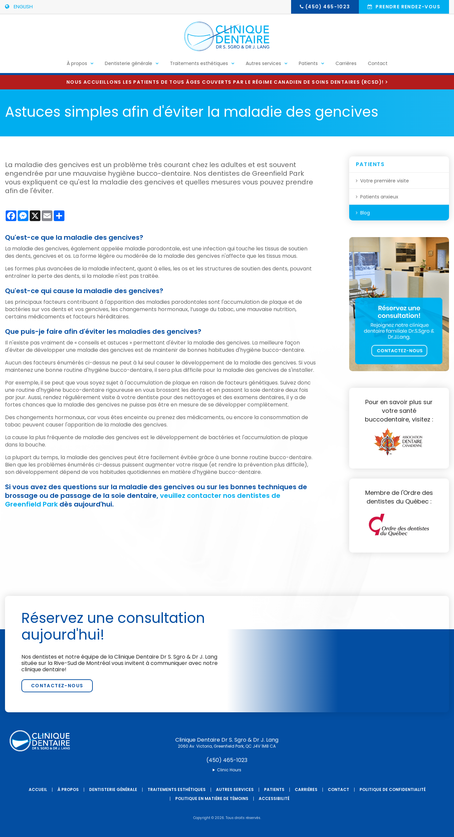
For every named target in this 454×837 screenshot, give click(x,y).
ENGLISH (19, 6)
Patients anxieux (379, 196)
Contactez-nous (57, 685)
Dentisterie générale (128, 65)
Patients (308, 65)
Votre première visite (384, 180)
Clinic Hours (229, 770)
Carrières (346, 65)
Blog (365, 212)
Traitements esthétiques (199, 65)
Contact (378, 65)
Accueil (38, 789)
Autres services (263, 65)
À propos (77, 65)
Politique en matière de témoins (211, 798)
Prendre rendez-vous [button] (407, 6)
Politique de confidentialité (393, 789)
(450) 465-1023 (327, 6)
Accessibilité (274, 798)
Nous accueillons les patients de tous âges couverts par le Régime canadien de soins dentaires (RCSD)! (225, 82)
